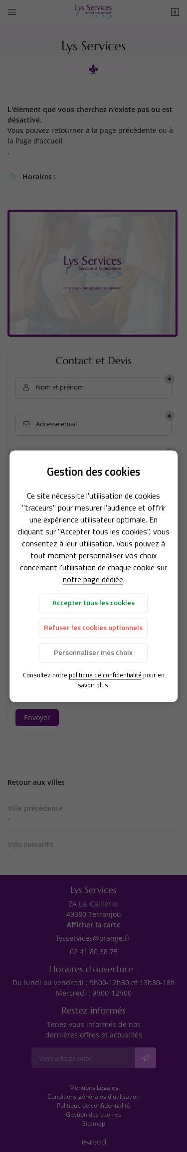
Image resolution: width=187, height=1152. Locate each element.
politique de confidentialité (105, 675)
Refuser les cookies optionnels (93, 628)
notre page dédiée (93, 580)
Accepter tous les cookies (93, 603)
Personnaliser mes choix (93, 652)
